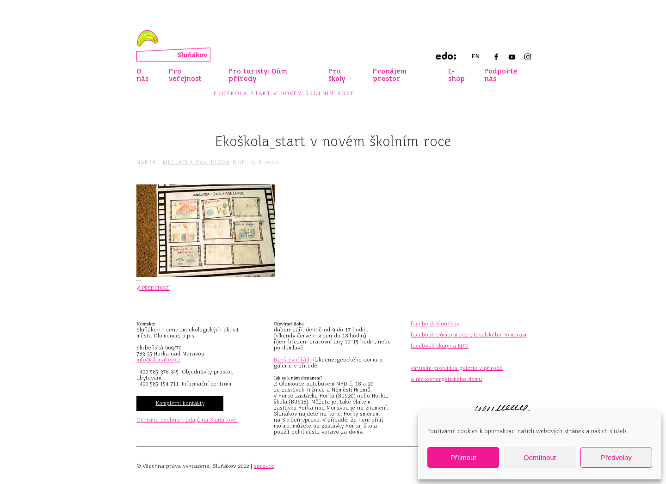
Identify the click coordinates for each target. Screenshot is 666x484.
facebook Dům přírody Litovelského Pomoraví (468, 334)
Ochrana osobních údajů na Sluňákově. (187, 420)
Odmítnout (540, 457)
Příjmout (463, 457)
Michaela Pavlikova (196, 162)
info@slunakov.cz (158, 359)
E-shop (456, 75)
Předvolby (616, 457)
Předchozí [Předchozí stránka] (153, 288)
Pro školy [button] (336, 75)
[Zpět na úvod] (173, 45)
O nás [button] (142, 75)
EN (475, 56)
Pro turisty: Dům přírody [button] (257, 75)
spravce (264, 466)
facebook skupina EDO (440, 346)
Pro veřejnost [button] (185, 75)
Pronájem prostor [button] (390, 75)
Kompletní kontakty (180, 403)
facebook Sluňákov (435, 323)
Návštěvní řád (291, 359)
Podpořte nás (500, 75)
